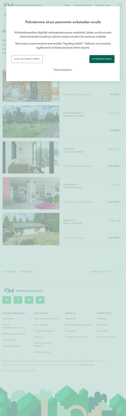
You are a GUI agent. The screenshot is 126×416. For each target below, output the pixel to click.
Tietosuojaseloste (62, 69)
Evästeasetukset (62, 47)
